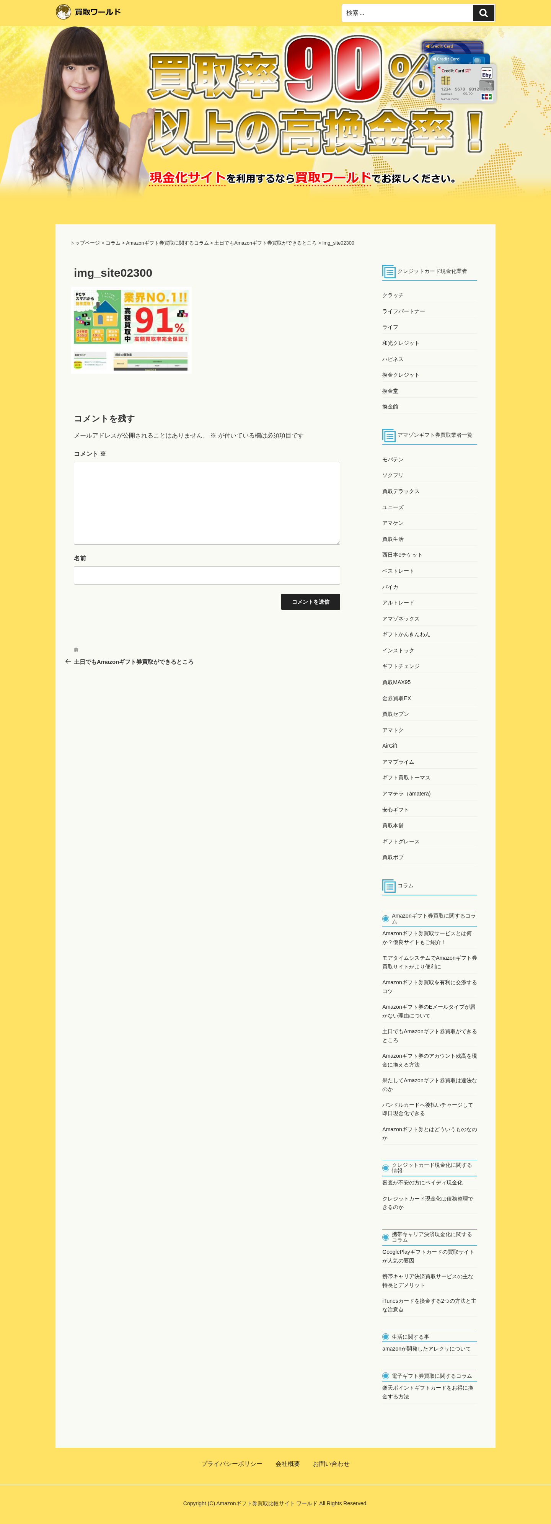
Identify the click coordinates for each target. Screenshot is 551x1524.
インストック (398, 650)
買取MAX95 (396, 682)
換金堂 (390, 391)
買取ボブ (393, 857)
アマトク (393, 730)
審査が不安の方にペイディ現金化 (422, 1182)
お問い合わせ (331, 1463)
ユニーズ (393, 507)
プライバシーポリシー (231, 1463)
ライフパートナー (403, 311)
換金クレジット (401, 375)
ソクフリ (393, 475)
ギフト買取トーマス (406, 777)
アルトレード (398, 602)
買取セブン (395, 714)
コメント (90, 454)
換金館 (390, 406)
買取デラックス (401, 491)
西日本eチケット (402, 555)
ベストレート (398, 571)
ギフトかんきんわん (406, 634)
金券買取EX (396, 698)
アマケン (393, 523)
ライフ (390, 327)
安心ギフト (395, 810)
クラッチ (393, 295)
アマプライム (398, 762)
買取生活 (393, 539)
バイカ (390, 587)
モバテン (393, 459)
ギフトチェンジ (401, 666)
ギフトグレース (401, 841)
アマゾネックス (401, 619)
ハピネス (393, 359)
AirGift (389, 746)
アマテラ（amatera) (406, 794)
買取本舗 (393, 825)
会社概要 (288, 1463)
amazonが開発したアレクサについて (426, 1349)
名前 (80, 558)
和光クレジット (401, 343)
